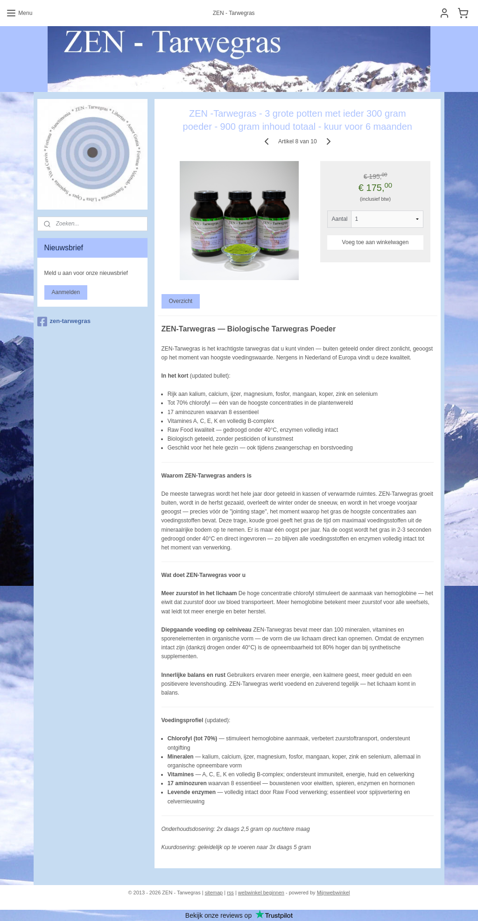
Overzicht (181, 301)
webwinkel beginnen (261, 892)
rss (230, 892)
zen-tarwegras (64, 321)
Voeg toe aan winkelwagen (375, 242)
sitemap (214, 892)
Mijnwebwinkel (333, 892)
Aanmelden (66, 292)
